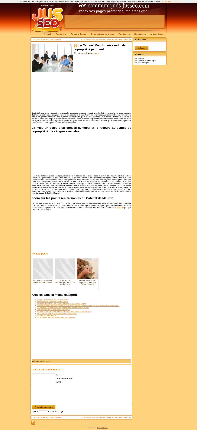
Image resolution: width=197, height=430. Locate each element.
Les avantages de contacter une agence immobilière (56, 317)
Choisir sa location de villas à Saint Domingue (53, 310)
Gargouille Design (102, 428)
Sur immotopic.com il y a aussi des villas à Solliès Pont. (57, 314)
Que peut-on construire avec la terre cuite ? (52, 300)
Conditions (140, 59)
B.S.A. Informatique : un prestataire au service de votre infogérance (105, 39)
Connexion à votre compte (146, 61)
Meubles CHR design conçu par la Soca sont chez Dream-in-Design (61, 304)
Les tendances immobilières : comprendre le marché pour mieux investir (63, 308)
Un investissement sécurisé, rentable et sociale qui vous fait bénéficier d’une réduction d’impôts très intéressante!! (78, 306)
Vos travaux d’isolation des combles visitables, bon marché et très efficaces (64, 312)
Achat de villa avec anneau (46, 316)
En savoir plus (167, 1)
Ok (177, 1)
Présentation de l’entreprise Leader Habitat (52, 302)
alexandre (96, 53)
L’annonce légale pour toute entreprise (47, 39)
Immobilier (46, 361)
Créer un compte (142, 63)
